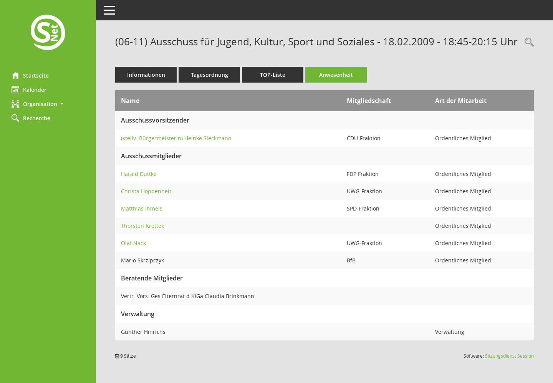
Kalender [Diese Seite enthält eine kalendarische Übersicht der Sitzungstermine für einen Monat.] (29, 89)
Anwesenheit (336, 74)
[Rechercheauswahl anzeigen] (527, 42)
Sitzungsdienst (509, 356)
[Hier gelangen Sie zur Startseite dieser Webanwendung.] (48, 33)
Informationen (146, 74)
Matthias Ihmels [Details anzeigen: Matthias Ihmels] (141, 208)
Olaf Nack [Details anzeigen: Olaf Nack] (133, 243)
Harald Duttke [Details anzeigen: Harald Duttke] (139, 173)
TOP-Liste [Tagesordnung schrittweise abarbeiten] (272, 74)
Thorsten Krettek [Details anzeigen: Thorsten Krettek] (142, 225)
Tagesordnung (209, 74)
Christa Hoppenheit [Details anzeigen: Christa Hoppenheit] (146, 191)
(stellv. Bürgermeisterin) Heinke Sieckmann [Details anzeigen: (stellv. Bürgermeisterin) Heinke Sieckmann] (176, 138)
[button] (48, 104)
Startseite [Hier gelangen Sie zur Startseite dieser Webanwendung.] (30, 75)
